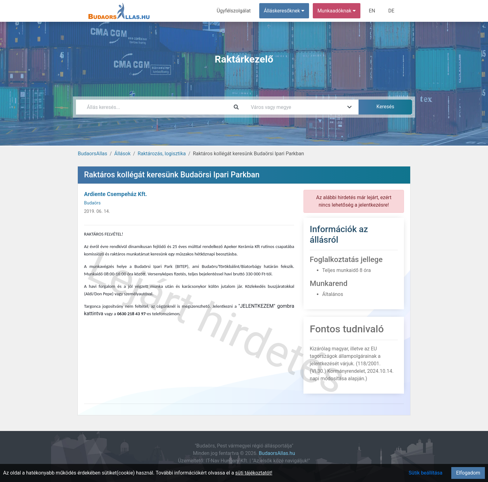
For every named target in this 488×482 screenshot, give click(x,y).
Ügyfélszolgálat (234, 11)
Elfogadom (468, 473)
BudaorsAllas (92, 154)
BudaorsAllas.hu (277, 453)
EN (372, 11)
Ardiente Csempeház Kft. (115, 194)
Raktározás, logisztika (162, 154)
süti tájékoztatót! (253, 473)
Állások (122, 154)
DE (391, 11)
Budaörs (92, 203)
